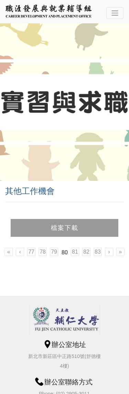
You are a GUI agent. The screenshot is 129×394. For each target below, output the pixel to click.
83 (98, 252)
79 (54, 252)
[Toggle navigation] (114, 13)
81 (75, 252)
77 (31, 252)
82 (86, 252)
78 (43, 252)
